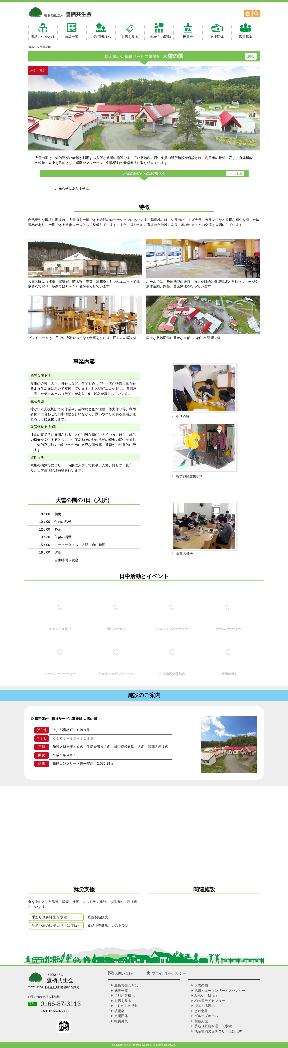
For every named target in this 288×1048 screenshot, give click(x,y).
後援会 (119, 1011)
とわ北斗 (201, 1011)
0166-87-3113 (61, 1003)
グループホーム (206, 1016)
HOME (32, 46)
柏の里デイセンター (209, 1001)
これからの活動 (126, 1006)
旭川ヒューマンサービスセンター (219, 991)
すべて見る (235, 173)
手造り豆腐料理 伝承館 (49, 917)
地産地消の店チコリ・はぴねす (218, 1031)
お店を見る (122, 1001)
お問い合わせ (121, 973)
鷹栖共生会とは (126, 985)
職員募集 (121, 1021)
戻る (250, 56)
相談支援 (201, 1021)
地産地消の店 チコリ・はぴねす (56, 925)
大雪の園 (201, 985)
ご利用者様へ (124, 996)
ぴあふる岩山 (204, 1006)
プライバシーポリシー (166, 973)
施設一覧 (121, 991)
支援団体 (121, 1016)
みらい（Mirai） (206, 996)
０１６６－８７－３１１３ (73, 738)
